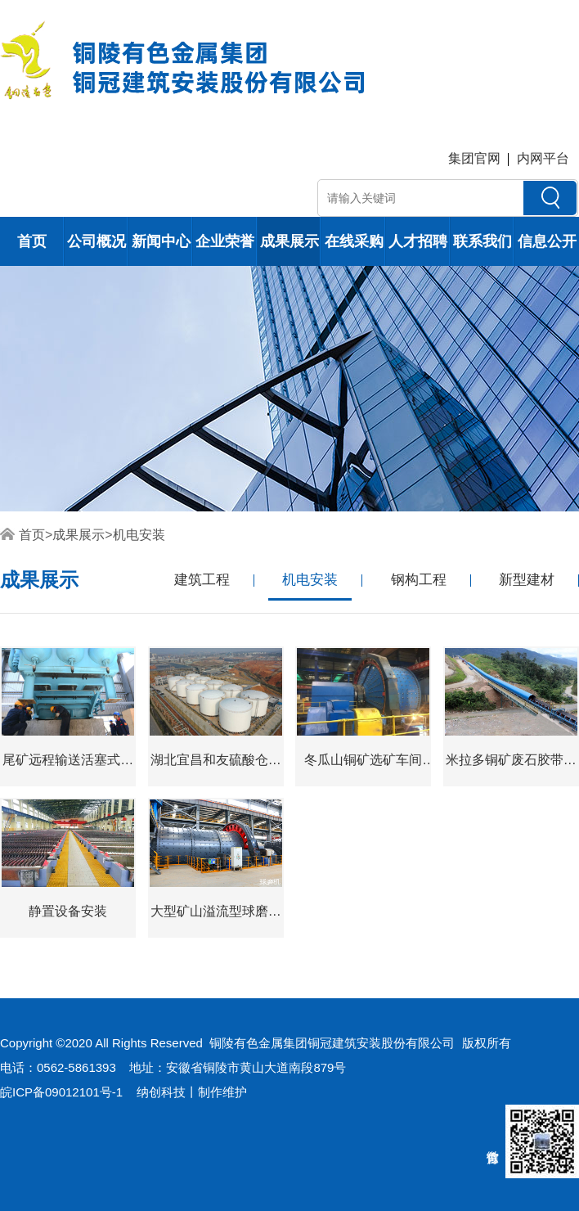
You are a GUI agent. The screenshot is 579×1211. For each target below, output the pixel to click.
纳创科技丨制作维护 (192, 1092)
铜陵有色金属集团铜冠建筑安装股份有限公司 (332, 1043)
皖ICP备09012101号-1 (61, 1092)
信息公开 (547, 241)
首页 (32, 241)
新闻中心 (161, 241)
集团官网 (474, 158)
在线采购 (354, 241)
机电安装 (139, 535)
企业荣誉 (224, 241)
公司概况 (96, 241)
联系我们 (482, 241)
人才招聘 (417, 241)
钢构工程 (419, 579)
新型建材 (526, 579)
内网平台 (543, 158)
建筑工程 (202, 579)
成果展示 (289, 241)
